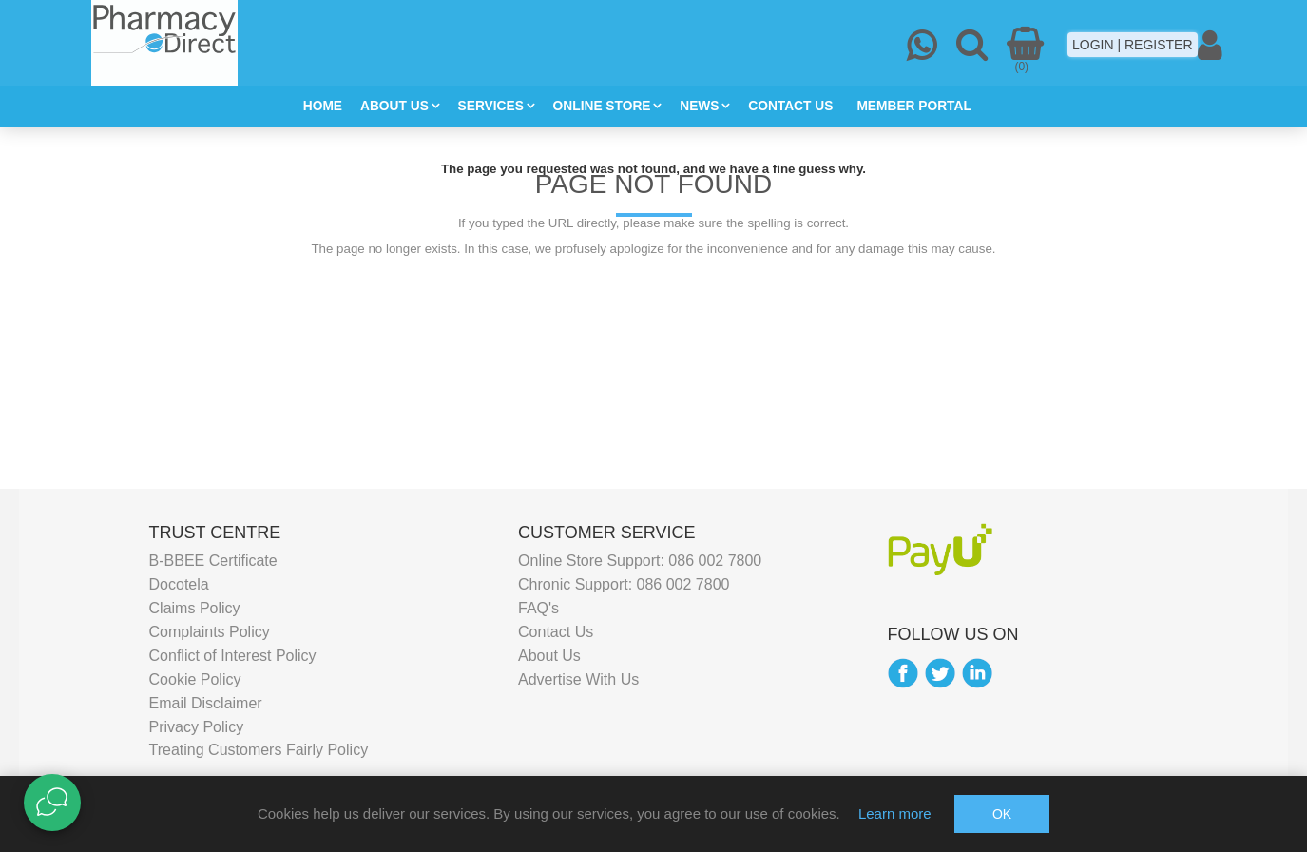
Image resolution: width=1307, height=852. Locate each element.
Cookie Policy (195, 678)
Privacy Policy (196, 726)
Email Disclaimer (205, 702)
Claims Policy (194, 607)
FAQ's (538, 607)
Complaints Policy (209, 631)
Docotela (179, 583)
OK (1001, 814)
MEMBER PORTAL (913, 106)
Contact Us (555, 631)
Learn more (895, 813)
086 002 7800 (714, 560)
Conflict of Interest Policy (233, 655)
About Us (549, 655)
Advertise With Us (578, 678)
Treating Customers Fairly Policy (259, 750)
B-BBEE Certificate (213, 560)
